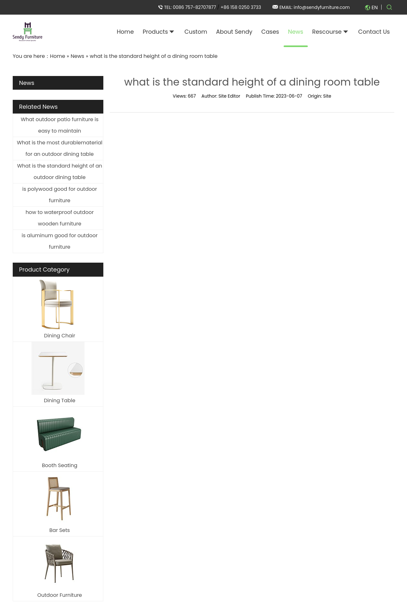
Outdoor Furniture (59, 595)
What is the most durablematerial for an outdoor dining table (59, 148)
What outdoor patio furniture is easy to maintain (60, 125)
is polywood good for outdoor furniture (59, 194)
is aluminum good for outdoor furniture (60, 241)
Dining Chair (59, 335)
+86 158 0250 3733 (241, 7)
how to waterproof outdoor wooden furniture (59, 218)
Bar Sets (59, 530)
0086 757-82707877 (195, 7)
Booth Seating (60, 465)
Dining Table (59, 400)
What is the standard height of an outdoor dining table (59, 171)
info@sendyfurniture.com (322, 7)
